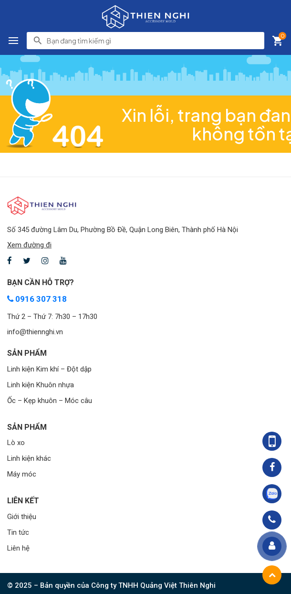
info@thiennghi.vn (35, 332)
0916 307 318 (37, 299)
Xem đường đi (29, 245)
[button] (13, 40)
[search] (153, 40)
